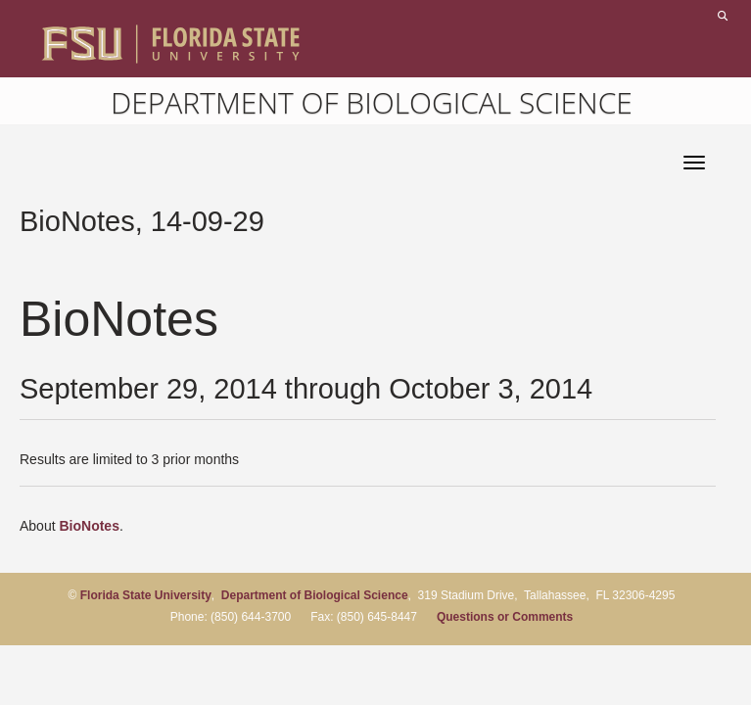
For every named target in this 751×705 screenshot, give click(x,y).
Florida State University (145, 595)
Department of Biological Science (372, 102)
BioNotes (88, 526)
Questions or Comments (505, 617)
